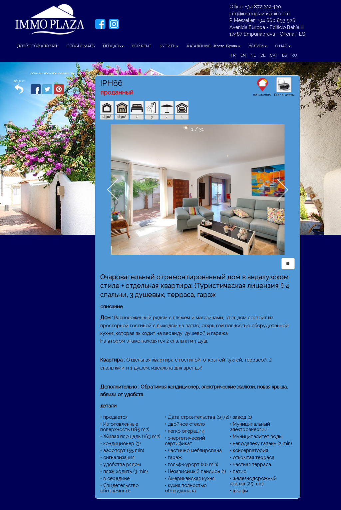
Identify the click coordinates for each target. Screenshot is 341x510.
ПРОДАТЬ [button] (113, 46)
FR (233, 55)
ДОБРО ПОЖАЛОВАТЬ (37, 46)
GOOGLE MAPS (81, 46)
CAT (273, 55)
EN (243, 55)
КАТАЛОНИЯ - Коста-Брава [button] (213, 46)
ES (284, 55)
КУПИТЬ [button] (169, 46)
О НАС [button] (283, 46)
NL (253, 55)
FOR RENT (141, 46)
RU (294, 55)
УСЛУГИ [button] (258, 46)
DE (262, 55)
